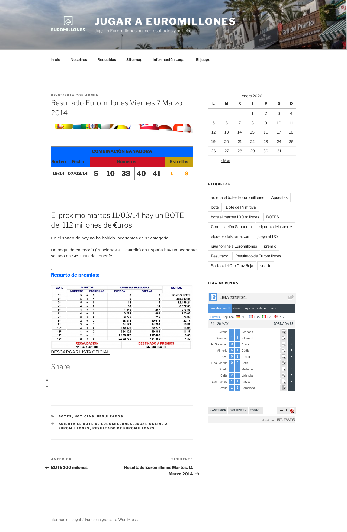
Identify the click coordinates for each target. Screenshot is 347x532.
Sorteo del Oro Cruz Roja (232, 265)
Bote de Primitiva (241, 207)
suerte (265, 265)
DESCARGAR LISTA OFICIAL (80, 352)
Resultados (110, 416)
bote (215, 207)
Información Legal (169, 59)
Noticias (85, 416)
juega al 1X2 (268, 236)
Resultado (219, 256)
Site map (134, 59)
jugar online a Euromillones (234, 246)
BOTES (65, 416)
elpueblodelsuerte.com (230, 236)
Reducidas (106, 59)
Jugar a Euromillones (165, 21)
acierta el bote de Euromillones (96, 424)
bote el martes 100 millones (235, 217)
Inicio (55, 59)
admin (92, 95)
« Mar (225, 160)
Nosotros (78, 59)
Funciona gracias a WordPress (111, 519)
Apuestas (279, 197)
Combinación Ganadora (231, 226)
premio (270, 246)
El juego (203, 59)
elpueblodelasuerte (275, 226)
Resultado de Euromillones (123, 428)
